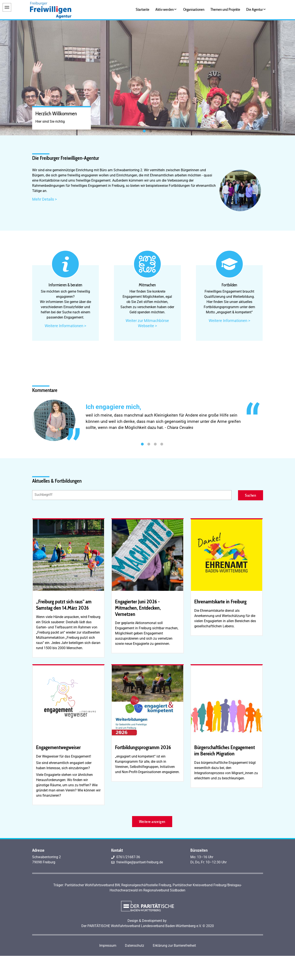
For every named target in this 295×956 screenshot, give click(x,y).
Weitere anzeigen (152, 821)
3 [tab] (155, 444)
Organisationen (193, 9)
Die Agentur (254, 9)
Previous (29, 420)
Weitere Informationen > (65, 326)
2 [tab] (151, 131)
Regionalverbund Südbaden (164, 890)
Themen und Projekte (225, 9)
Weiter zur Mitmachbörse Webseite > (147, 323)
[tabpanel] (147, 77)
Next (266, 420)
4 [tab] (162, 444)
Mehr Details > (44, 199)
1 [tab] (144, 131)
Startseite (142, 9)
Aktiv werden (164, 9)
